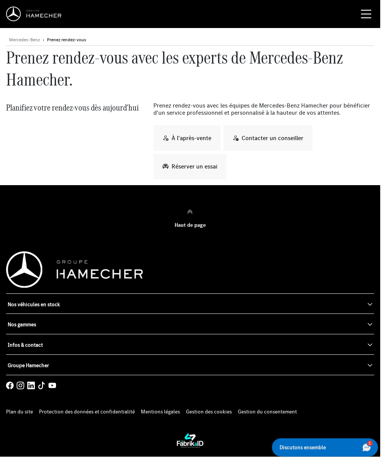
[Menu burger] (366, 14)
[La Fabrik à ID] (190, 440)
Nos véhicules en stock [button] (34, 304)
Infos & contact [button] (25, 345)
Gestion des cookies (209, 412)
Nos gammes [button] (22, 324)
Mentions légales (160, 412)
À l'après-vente (186, 138)
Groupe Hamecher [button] (28, 365)
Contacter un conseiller (268, 138)
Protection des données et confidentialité (87, 412)
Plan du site (19, 412)
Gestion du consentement (267, 412)
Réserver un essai (189, 166)
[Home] (36, 14)
